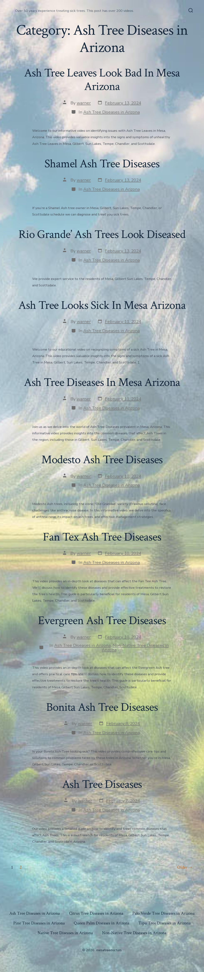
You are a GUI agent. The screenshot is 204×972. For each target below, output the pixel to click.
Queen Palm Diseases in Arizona (101, 923)
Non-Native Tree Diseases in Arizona (135, 647)
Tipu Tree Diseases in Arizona (164, 923)
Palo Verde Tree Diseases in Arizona (163, 913)
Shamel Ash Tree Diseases (102, 163)
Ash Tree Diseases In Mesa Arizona (102, 382)
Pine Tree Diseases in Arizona (39, 923)
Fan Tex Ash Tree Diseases (102, 537)
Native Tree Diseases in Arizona (65, 933)
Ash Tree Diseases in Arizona (111, 112)
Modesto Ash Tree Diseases (102, 459)
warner (84, 103)
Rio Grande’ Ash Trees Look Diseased (102, 234)
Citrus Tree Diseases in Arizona (96, 913)
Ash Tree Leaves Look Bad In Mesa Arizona (102, 79)
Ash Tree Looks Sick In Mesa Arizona (102, 305)
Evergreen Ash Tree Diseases (102, 620)
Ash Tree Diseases (102, 784)
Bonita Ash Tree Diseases (102, 707)
